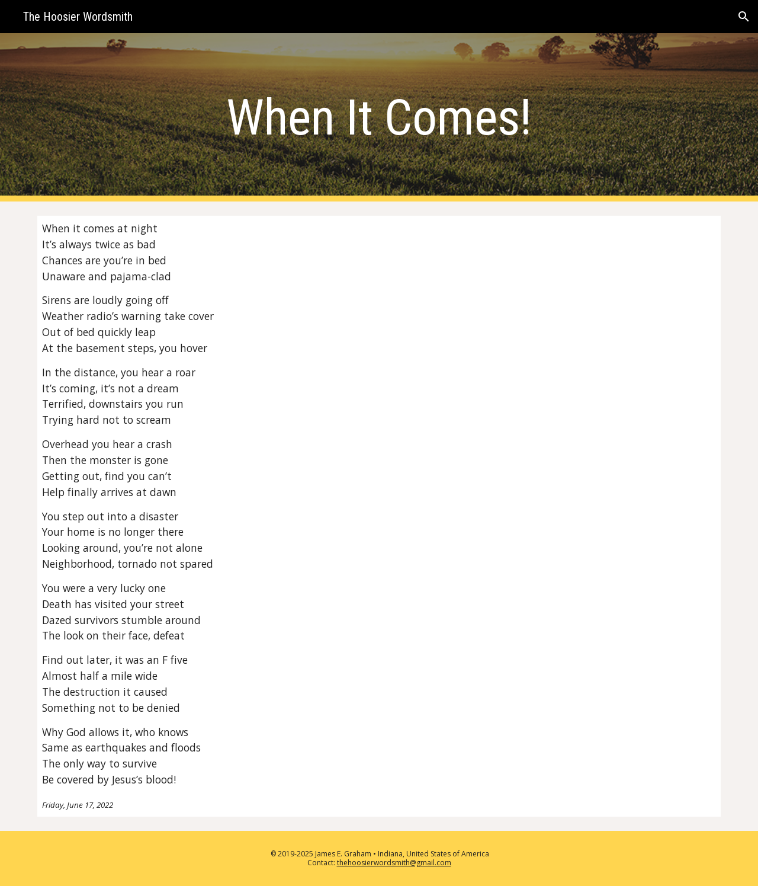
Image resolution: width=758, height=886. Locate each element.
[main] (379, 117)
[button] (744, 16)
